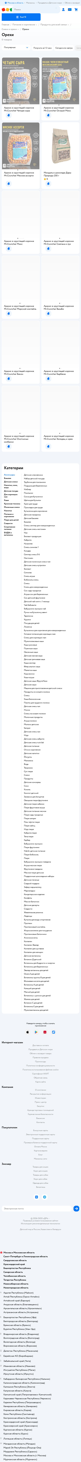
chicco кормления (32, 750)
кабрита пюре (30, 833)
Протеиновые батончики (35, 934)
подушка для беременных (35, 486)
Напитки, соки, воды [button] (10, 486)
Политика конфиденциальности (40, 1065)
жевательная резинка (33, 912)
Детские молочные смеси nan (37, 562)
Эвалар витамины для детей (36, 970)
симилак (28, 572)
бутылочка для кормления (35, 511)
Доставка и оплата (40, 1045)
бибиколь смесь (31, 580)
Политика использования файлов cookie (40, 1069)
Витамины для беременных (36, 967)
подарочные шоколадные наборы (39, 876)
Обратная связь (40, 1078)
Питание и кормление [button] (9, 515)
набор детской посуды (34, 478)
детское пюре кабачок (34, 804)
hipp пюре (29, 829)
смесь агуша (29, 576)
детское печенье (31, 880)
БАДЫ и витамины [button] (8, 534)
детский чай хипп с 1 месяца (36, 601)
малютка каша (30, 670)
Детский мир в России (30, 1229)
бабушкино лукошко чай (35, 609)
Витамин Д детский (32, 959)
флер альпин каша (32, 666)
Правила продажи (41, 1057)
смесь (26, 583)
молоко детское (31, 724)
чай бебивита (30, 605)
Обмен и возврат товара (40, 1053)
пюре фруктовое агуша (34, 808)
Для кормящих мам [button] (10, 495)
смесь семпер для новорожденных (39, 525)
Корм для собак (40, 1179)
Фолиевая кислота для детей (36, 981)
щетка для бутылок (32, 500)
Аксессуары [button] (9, 475)
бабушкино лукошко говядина (37, 862)
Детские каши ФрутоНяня (35, 681)
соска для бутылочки (33, 497)
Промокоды (40, 1061)
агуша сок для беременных (36, 594)
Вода (26, 764)
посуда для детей (31, 623)
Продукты (28, 779)
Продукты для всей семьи (53, 24)
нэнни (27, 710)
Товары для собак (40, 1175)
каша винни (29, 674)
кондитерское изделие (34, 894)
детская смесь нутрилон (35, 565)
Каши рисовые (30, 645)
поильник (28, 493)
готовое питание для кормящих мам (40, 634)
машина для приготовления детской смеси (43, 688)
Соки (26, 786)
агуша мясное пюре (33, 865)
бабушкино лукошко (33, 844)
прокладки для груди (33, 507)
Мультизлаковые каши (34, 641)
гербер (27, 840)
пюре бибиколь (31, 855)
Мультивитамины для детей (36, 1010)
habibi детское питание (34, 851)
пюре (26, 858)
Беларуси (57, 1229)
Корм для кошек (40, 1171)
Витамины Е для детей (33, 1006)
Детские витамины (32, 956)
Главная (5, 24)
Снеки (27, 775)
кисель (27, 789)
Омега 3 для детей (32, 974)
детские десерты (31, 905)
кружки (27, 619)
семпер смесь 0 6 (32, 554)
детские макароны (32, 515)
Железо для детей (32, 999)
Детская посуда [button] (11, 491)
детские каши (30, 685)
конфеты (28, 898)
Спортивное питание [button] (9, 528)
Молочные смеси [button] (12, 507)
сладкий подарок (31, 883)
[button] (21, 17)
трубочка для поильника (34, 482)
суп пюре (28, 771)
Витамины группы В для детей (37, 977)
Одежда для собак (40, 1183)
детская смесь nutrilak (34, 742)
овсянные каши (31, 652)
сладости (28, 909)
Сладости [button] (8, 523)
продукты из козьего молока (37, 692)
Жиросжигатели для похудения (38, 930)
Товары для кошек (40, 1167)
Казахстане (46, 1229)
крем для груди (31, 504)
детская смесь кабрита (34, 739)
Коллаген (28, 941)
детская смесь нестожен (35, 529)
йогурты (28, 757)
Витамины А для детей (34, 985)
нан (26, 533)
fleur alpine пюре (32, 822)
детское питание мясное (35, 811)
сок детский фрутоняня (34, 598)
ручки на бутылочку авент (35, 612)
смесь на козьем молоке (35, 713)
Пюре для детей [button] (11, 520)
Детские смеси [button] (11, 482)
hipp (26, 735)
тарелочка (28, 616)
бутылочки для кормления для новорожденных (45, 630)
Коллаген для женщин (33, 952)
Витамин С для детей (33, 1003)
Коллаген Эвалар (31, 945)
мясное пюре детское (34, 873)
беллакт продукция (32, 536)
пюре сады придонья (33, 815)
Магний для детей (32, 992)
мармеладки (29, 891)
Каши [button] (6, 500)
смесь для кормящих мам (35, 638)
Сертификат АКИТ (40, 1073)
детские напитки (31, 753)
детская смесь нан (32, 732)
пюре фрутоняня (31, 847)
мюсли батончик (31, 902)
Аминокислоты (31, 938)
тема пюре (28, 836)
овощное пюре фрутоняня (36, 800)
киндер (27, 551)
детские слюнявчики (33, 475)
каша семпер (30, 663)
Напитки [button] (8, 511)
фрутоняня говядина (33, 869)
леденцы (28, 916)
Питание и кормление (23, 24)
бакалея (27, 522)
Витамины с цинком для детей (37, 996)
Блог (40, 1154)
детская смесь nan (32, 706)
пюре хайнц (29, 826)
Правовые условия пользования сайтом (40, 1221)
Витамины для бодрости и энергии (39, 963)
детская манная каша (33, 656)
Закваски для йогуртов (34, 797)
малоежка (28, 760)
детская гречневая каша (34, 659)
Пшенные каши (31, 648)
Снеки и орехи (9, 29)
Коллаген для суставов (34, 949)
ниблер (27, 489)
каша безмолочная (32, 699)
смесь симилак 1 (31, 547)
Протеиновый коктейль (34, 927)
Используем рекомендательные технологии (40, 1223)
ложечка (28, 627)
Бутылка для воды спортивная (37, 920)
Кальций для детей (32, 988)
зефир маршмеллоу (32, 887)
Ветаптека (40, 1187)
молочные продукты (33, 717)
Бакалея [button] (7, 478)
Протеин (28, 923)
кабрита (27, 540)
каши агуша (29, 677)
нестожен (28, 558)
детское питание (31, 746)
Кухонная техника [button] (12, 504)
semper (27, 728)
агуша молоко (30, 721)
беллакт (27, 569)
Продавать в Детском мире (40, 1049)
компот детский (31, 793)
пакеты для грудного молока (36, 703)
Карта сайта (40, 1082)
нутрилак (28, 544)
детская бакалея (31, 518)
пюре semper (30, 818)
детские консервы (32, 782)
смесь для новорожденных (36, 587)
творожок (28, 768)
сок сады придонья (32, 591)
